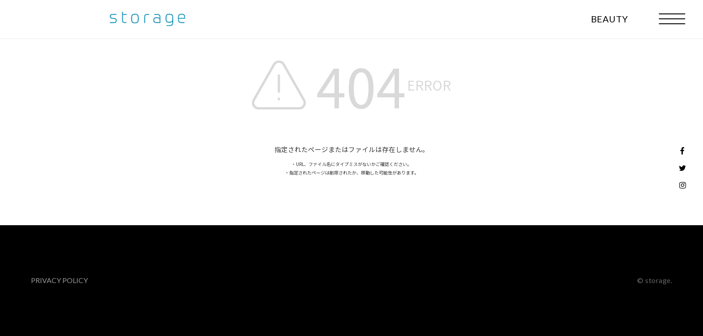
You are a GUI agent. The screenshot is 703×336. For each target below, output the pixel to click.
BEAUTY (609, 18)
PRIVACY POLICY (59, 280)
